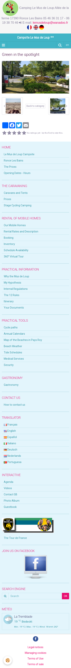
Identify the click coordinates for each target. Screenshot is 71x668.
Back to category (35, 106)
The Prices (10, 166)
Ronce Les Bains (13, 160)
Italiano (10, 443)
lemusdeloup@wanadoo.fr (51, 22)
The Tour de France (15, 537)
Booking (8, 237)
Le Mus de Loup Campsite (19, 154)
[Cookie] (7, 660)
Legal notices (35, 647)
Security (9, 364)
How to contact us (14, 404)
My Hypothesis (12, 282)
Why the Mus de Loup (16, 276)
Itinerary (9, 301)
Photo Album (12, 500)
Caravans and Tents (16, 192)
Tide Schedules (13, 352)
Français (10, 424)
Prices (7, 199)
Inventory (9, 244)
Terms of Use (35, 658)
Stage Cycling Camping (17, 205)
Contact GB (10, 494)
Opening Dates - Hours (17, 173)
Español (10, 437)
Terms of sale (35, 664)
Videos (8, 488)
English (10, 430)
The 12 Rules (11, 295)
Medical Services (14, 358)
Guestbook (10, 506)
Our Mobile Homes (15, 225)
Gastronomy (11, 384)
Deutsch (10, 449)
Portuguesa (12, 462)
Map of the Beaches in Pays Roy (23, 339)
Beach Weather (13, 346)
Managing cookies (35, 652)
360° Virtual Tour (14, 256)
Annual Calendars (14, 333)
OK (65, 596)
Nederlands (12, 455)
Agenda (8, 481)
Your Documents (14, 307)
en (67, 44)
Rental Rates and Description (21, 231)
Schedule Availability (16, 250)
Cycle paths (11, 327)
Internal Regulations (16, 288)
